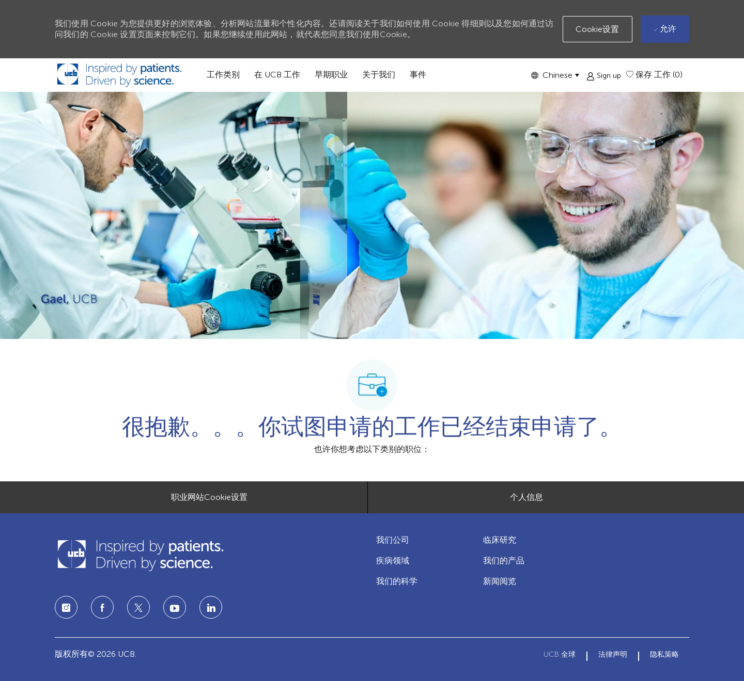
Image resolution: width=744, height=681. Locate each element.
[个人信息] (526, 497)
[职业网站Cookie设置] (209, 497)
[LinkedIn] (174, 607)
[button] (555, 75)
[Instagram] (66, 607)
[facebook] (102, 607)
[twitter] (138, 607)
